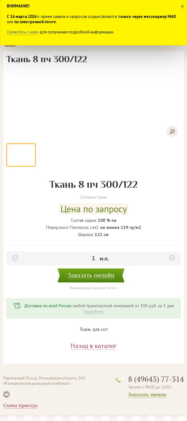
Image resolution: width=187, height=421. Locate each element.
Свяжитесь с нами (23, 32)
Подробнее (94, 311)
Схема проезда (20, 405)
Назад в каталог (94, 346)
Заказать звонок (147, 394)
